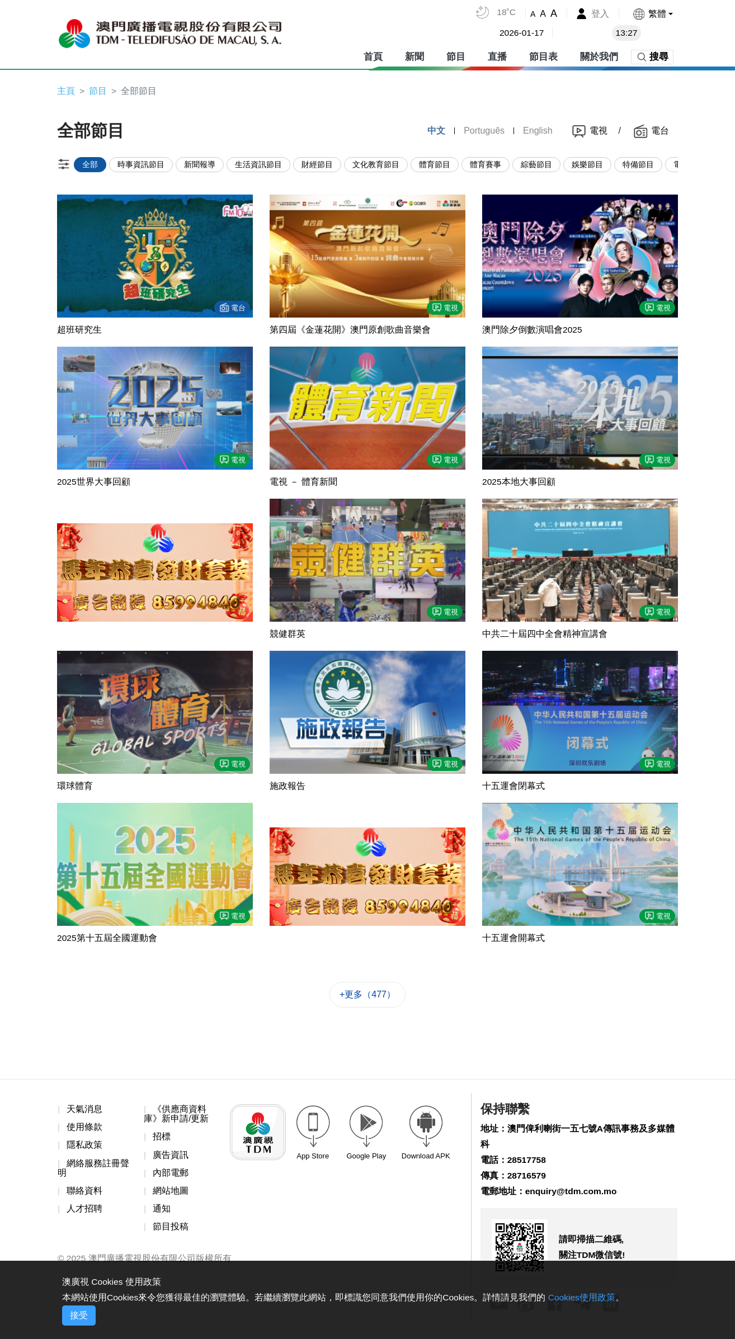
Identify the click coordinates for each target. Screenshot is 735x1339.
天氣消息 (84, 1111)
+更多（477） (367, 997)
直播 (497, 55)
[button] (652, 13)
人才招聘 (84, 1213)
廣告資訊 (171, 1158)
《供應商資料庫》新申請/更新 (176, 1117)
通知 (162, 1213)
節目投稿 (171, 1231)
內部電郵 (171, 1176)
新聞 (414, 55)
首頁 (373, 55)
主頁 (66, 91)
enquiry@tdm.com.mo (572, 1196)
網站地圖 (171, 1194)
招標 (162, 1139)
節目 (455, 55)
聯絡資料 (84, 1194)
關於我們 (599, 55)
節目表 (543, 55)
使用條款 (84, 1130)
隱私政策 (84, 1148)
